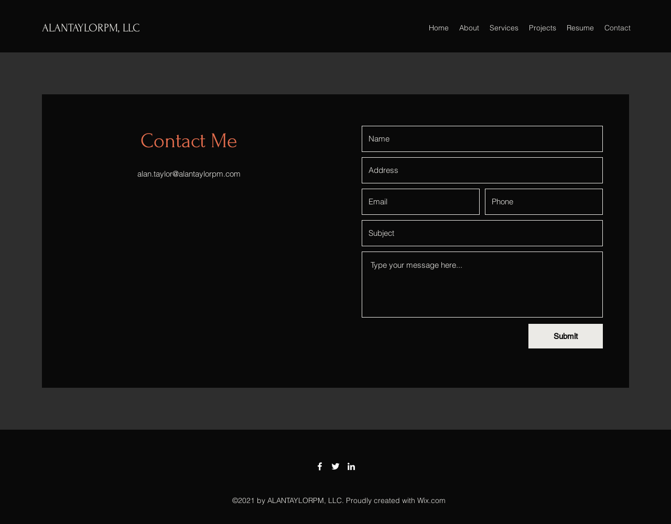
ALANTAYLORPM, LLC (91, 27)
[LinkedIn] (351, 466)
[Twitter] (335, 466)
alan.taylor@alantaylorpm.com (189, 174)
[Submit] (565, 336)
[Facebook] (320, 466)
